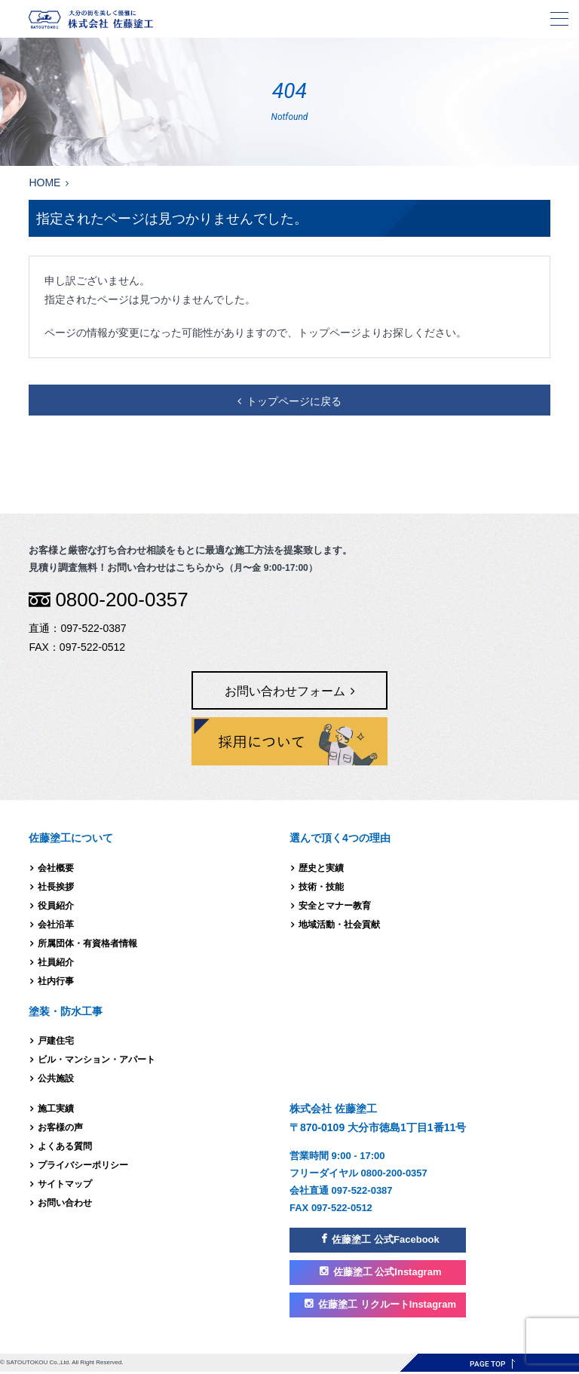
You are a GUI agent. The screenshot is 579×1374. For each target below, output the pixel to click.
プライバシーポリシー (83, 1165)
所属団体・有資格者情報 (87, 943)
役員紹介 (56, 905)
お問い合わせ (65, 1203)
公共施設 (56, 1078)
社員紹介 (56, 962)
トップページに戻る (294, 401)
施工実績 (56, 1108)
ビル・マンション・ (96, 1059)
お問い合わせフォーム (285, 691)
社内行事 (56, 981)
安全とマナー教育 (335, 905)
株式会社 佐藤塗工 (289, 19)
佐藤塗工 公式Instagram (387, 1271)
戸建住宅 (56, 1040)
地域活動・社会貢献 (339, 924)
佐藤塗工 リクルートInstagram (387, 1304)
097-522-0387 (93, 628)
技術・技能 (321, 887)
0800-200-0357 (121, 599)
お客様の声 (60, 1127)
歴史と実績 (321, 868)
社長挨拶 (56, 887)
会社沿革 (56, 924)
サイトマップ (65, 1184)
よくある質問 (65, 1146)
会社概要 (56, 868)
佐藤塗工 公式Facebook (385, 1239)
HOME (44, 182)
